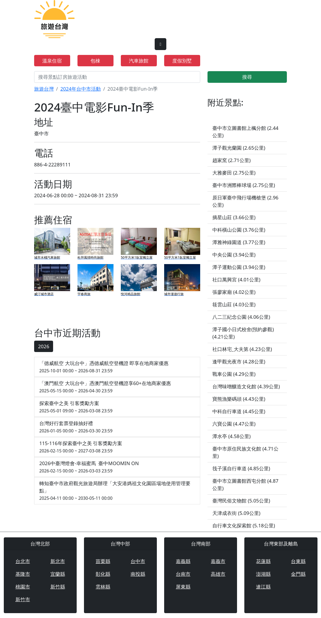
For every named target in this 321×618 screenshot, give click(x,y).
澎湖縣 (263, 574)
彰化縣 (103, 574)
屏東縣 (183, 586)
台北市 (22, 561)
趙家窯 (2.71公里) (231, 160)
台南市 (183, 574)
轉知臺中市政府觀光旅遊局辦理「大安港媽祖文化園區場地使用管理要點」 (117, 491)
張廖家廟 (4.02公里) (233, 292)
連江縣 (263, 586)
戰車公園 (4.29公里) (233, 374)
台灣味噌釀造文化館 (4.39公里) (246, 386)
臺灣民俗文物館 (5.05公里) (241, 500)
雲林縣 (103, 586)
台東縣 (298, 561)
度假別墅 (182, 60)
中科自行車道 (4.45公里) (238, 411)
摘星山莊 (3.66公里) (233, 217)
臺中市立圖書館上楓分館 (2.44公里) (245, 132)
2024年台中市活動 (80, 89)
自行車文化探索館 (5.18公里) (243, 525)
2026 (43, 346)
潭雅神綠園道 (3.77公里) (238, 242)
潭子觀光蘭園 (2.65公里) (238, 147)
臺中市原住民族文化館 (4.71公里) (245, 452)
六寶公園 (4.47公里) (233, 423)
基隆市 (22, 574)
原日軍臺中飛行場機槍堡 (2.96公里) (245, 201)
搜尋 (247, 77)
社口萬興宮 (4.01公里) (236, 279)
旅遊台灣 (44, 89)
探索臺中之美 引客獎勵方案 (117, 407)
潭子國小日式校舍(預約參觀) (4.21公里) (243, 333)
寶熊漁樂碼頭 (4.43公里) (238, 399)
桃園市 (22, 586)
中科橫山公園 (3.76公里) (238, 229)
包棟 (95, 60)
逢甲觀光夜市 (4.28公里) (238, 361)
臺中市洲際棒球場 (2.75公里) (243, 185)
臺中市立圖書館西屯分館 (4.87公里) (245, 484)
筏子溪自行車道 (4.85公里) (241, 468)
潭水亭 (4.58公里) (231, 436)
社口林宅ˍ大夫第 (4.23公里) (242, 349)
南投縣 (138, 574)
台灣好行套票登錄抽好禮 (117, 427)
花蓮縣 (263, 561)
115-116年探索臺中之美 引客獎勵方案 (117, 447)
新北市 (57, 561)
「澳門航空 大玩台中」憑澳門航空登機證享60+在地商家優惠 (117, 387)
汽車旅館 (138, 60)
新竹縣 (57, 586)
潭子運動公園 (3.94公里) (238, 267)
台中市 (138, 561)
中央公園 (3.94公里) (233, 254)
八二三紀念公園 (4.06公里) (241, 317)
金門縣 (298, 574)
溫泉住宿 (52, 60)
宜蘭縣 (57, 574)
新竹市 (22, 599)
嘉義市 (218, 561)
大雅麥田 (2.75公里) (233, 172)
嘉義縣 (183, 561)
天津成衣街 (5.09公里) (236, 513)
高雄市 (218, 574)
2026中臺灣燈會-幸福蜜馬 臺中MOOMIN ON (117, 467)
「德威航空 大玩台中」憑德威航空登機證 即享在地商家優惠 (117, 367)
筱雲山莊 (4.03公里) (233, 304)
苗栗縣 (103, 561)
